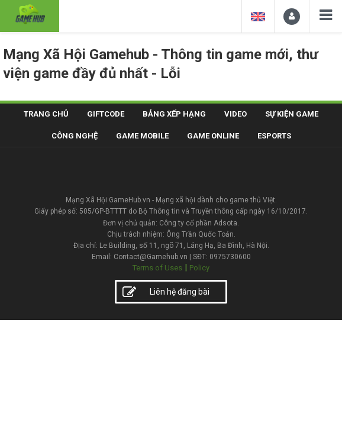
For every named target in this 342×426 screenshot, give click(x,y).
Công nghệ (74, 135)
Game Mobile (142, 135)
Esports (274, 135)
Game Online (213, 135)
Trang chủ (46, 113)
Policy (199, 267)
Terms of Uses (157, 267)
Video (235, 113)
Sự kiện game (291, 113)
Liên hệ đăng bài (165, 292)
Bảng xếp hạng (174, 113)
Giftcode (105, 113)
